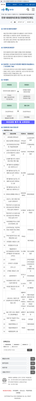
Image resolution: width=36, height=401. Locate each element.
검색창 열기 (27, 9)
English (33, 4)
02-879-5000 (14, 380)
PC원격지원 (29, 390)
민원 (6, 14)
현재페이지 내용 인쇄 (14, 22)
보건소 (8, 4)
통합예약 (15, 4)
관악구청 (3, 4)
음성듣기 (29, 22)
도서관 (20, 4)
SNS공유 (11, 22)
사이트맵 (18, 393)
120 (19, 380)
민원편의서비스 (15, 14)
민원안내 (9, 14)
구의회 (26, 4)
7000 (15, 382)
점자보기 (20, 22)
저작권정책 (15, 390)
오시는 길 (22, 390)
